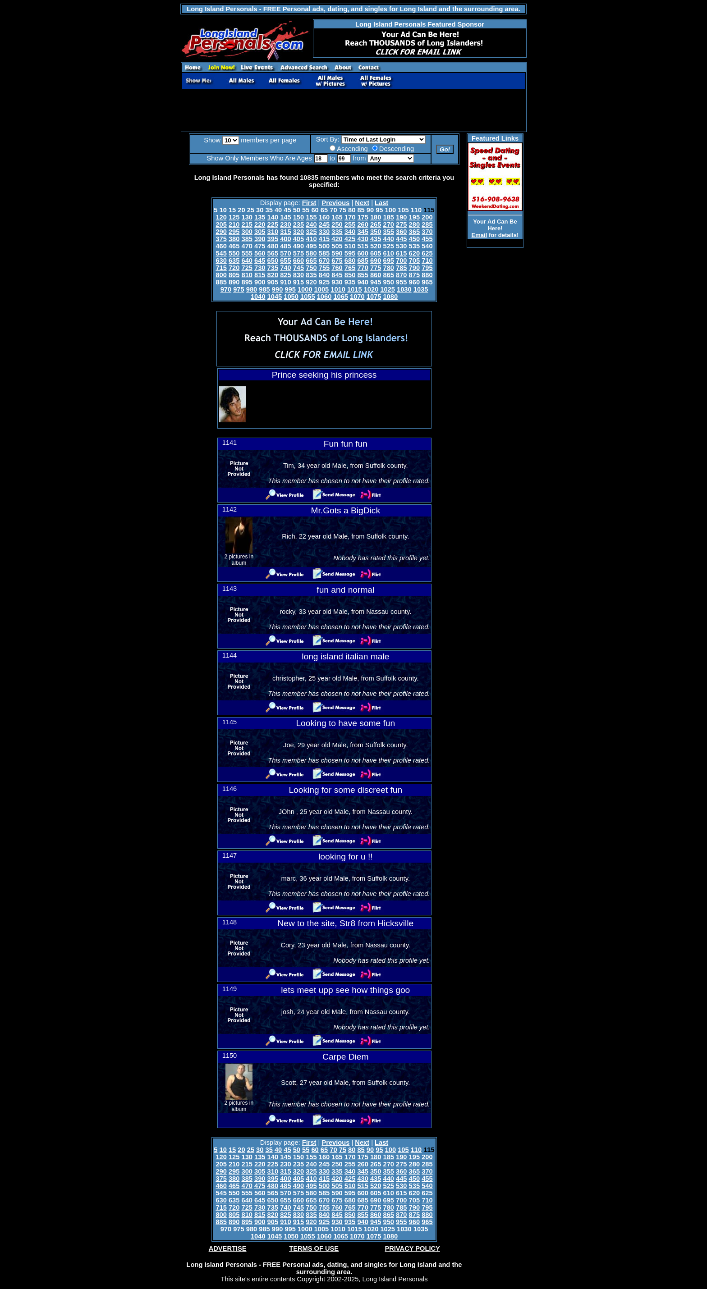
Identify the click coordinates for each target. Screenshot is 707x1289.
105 (403, 210)
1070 (357, 296)
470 (246, 246)
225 (272, 224)
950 (388, 282)
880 (427, 275)
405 (298, 238)
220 (259, 224)
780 (388, 267)
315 (285, 231)
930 (336, 282)
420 (336, 238)
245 (324, 224)
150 (298, 217)
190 (401, 217)
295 (234, 231)
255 (349, 224)
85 (360, 210)
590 (336, 253)
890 (234, 282)
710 (427, 260)
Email (479, 235)
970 (225, 289)
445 (401, 238)
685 (362, 260)
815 (259, 275)
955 (401, 282)
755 (324, 267)
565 (272, 253)
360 (401, 231)
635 (234, 260)
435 (375, 238)
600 (362, 253)
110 (416, 210)
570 (285, 253)
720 (234, 267)
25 (250, 210)
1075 (374, 296)
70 (333, 210)
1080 (390, 296)
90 (370, 210)
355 (388, 231)
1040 (258, 296)
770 (362, 267)
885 (221, 282)
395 (272, 238)
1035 (420, 289)
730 (259, 267)
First (309, 202)
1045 (274, 296)
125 (234, 217)
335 (336, 231)
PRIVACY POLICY (412, 1248)
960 (414, 282)
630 (221, 260)
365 (414, 231)
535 (414, 246)
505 (336, 246)
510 (349, 246)
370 (427, 231)
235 (298, 224)
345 (362, 231)
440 (388, 238)
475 (259, 246)
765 (349, 267)
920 (311, 282)
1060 (324, 296)
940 (362, 282)
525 (388, 246)
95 (379, 210)
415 (324, 238)
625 (427, 253)
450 (414, 238)
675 (336, 260)
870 (401, 275)
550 (234, 253)
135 (259, 217)
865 (388, 275)
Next (362, 202)
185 (388, 217)
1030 (404, 289)
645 (259, 260)
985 (264, 289)
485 (285, 246)
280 (414, 224)
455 (427, 238)
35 (269, 210)
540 (427, 246)
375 (221, 238)
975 (238, 289)
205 (221, 224)
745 (298, 267)
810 (246, 275)
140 (272, 217)
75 (342, 210)
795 (427, 267)
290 (221, 231)
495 (311, 246)
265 (375, 224)
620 (414, 253)
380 (234, 238)
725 (246, 267)
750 (311, 267)
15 (232, 210)
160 (324, 217)
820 (272, 275)
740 (285, 267)
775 (375, 267)
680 (349, 260)
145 (285, 217)
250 (336, 224)
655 (285, 260)
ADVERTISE (228, 1248)
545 (221, 253)
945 (375, 282)
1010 (338, 289)
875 (414, 275)
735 (272, 267)
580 (311, 253)
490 (298, 246)
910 (285, 282)
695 (388, 260)
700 (401, 260)
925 (324, 282)
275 (401, 224)
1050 (291, 296)
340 (349, 231)
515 (362, 246)
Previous (335, 202)
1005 (321, 289)
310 (272, 231)
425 (349, 238)
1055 (307, 296)
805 (234, 275)
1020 (371, 289)
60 (314, 210)
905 (272, 282)
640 (246, 260)
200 (427, 217)
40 (278, 210)
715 (221, 267)
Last (381, 202)
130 (246, 217)
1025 (387, 289)
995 (290, 289)
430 (362, 238)
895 (246, 282)
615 (401, 253)
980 (251, 289)
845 (336, 275)
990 (277, 289)
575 (298, 253)
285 (427, 224)
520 (375, 246)
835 (311, 275)
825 (285, 275)
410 (311, 238)
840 (324, 275)
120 (221, 217)
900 (259, 282)
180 (375, 217)
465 (234, 246)
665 (311, 260)
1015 (354, 289)
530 (401, 246)
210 (234, 224)
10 (223, 210)
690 (375, 260)
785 (401, 267)
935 (349, 282)
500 (324, 246)
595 (349, 253)
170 (349, 217)
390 (259, 238)
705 (414, 260)
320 (298, 231)
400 (285, 238)
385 (246, 238)
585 (324, 253)
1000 (305, 289)
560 (259, 253)
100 (390, 210)
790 (414, 267)
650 (272, 260)
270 (388, 224)
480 (272, 246)
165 (336, 217)
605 (375, 253)
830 (298, 275)
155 (311, 217)
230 (285, 224)
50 (296, 210)
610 (388, 253)
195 (414, 217)
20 (241, 210)
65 (324, 210)
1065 (340, 296)
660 (298, 260)
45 (287, 210)
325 (311, 231)
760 (336, 267)
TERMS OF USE (314, 1248)
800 (221, 275)
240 (311, 224)
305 (259, 231)
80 (351, 210)
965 (427, 282)
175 (362, 217)
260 (362, 224)
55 (305, 210)
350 (375, 231)
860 (375, 275)
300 (246, 231)
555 (246, 253)
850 (349, 275)
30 (259, 210)
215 (246, 224)
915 (298, 282)
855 (362, 275)
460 (221, 246)
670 (324, 260)
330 (324, 231)
